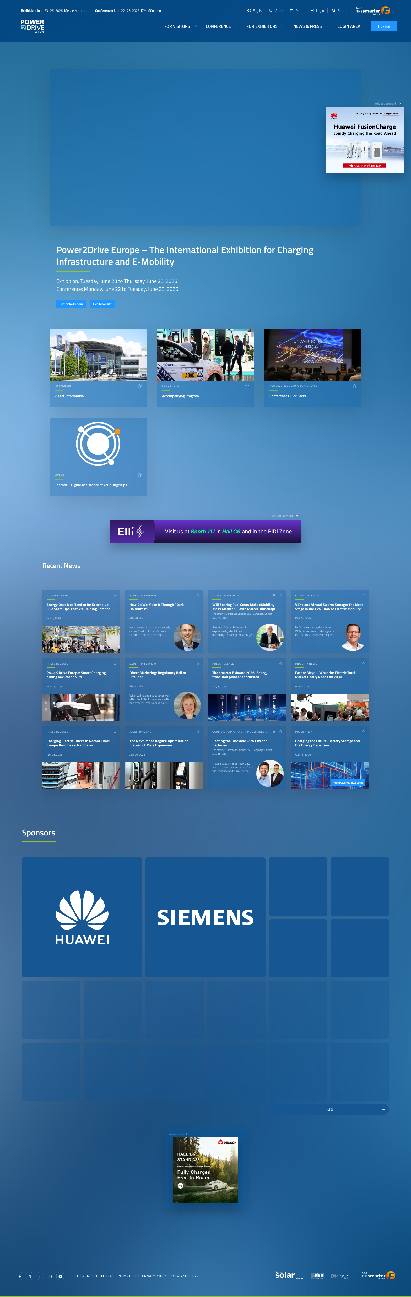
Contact (108, 1275)
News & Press (307, 26)
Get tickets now (71, 304)
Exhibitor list (102, 304)
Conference (218, 26)
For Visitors (177, 26)
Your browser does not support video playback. (205, 147)
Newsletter (128, 1275)
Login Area (349, 26)
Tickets (383, 26)
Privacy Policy (154, 1275)
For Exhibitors (262, 26)
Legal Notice (87, 1275)
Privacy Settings (184, 1275)
